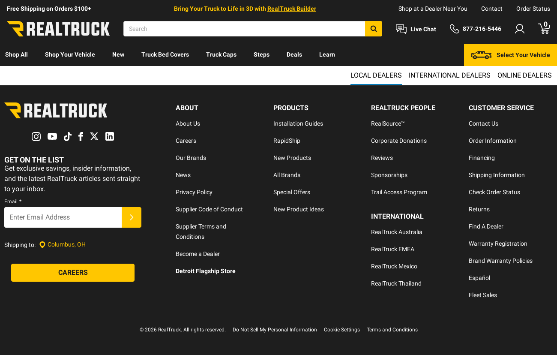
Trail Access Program (399, 192)
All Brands (286, 174)
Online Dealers (524, 75)
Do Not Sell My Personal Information (275, 330)
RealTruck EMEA (392, 249)
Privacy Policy (194, 192)
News (183, 174)
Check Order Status (494, 192)
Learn (327, 54)
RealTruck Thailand (396, 283)
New (118, 54)
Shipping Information (497, 174)
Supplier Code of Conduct (209, 209)
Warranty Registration (498, 243)
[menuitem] (16, 55)
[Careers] (73, 273)
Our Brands (191, 157)
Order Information (493, 140)
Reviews (382, 157)
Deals (294, 54)
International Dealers (450, 75)
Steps (262, 54)
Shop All (16, 54)
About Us (188, 123)
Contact (492, 8)
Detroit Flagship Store (206, 271)
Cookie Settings (342, 330)
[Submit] (131, 217)
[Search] (252, 28)
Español (479, 277)
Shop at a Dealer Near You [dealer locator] (432, 8)
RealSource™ (388, 123)
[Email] (63, 217)
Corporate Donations (399, 140)
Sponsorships (389, 174)
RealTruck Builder (291, 8)
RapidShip (286, 140)
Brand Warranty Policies (501, 260)
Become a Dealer (198, 253)
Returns (479, 209)
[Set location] (62, 244)
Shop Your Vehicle (70, 54)
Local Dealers (376, 75)
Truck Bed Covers (165, 54)
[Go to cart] (544, 29)
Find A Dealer (486, 226)
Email (12, 202)
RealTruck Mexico (394, 266)
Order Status (533, 8)
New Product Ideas (298, 209)
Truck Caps (221, 54)
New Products (292, 157)
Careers (186, 140)
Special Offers (291, 192)
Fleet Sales (483, 295)
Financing (482, 157)
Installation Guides (298, 123)
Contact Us (483, 123)
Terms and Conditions (392, 330)
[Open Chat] (416, 29)
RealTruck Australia (396, 232)
